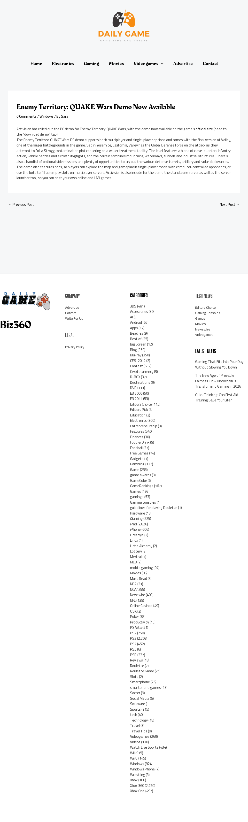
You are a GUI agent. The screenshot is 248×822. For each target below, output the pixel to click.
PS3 (133, 638)
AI (131, 317)
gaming (136, 496)
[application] (160, 63)
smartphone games (145, 687)
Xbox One (137, 790)
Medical (136, 556)
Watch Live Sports (144, 747)
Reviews (136, 660)
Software (137, 703)
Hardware (137, 513)
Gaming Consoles (208, 312)
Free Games (139, 453)
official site (204, 128)
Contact (71, 312)
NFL (133, 600)
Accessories (139, 311)
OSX (133, 611)
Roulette (137, 665)
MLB (133, 562)
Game (134, 469)
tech (133, 714)
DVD (133, 387)
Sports (135, 709)
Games (135, 491)
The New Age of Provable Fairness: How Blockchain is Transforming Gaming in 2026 (218, 381)
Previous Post (21, 204)
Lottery (136, 551)
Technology (139, 720)
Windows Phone (142, 769)
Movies (135, 572)
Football (136, 447)
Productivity (139, 622)
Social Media (139, 698)
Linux (134, 540)
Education (138, 415)
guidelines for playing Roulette (153, 507)
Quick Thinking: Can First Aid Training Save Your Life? (216, 397)
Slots (134, 676)
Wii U (134, 758)
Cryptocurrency (141, 371)
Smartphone (140, 681)
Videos (135, 741)
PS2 (133, 633)
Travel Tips (138, 731)
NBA (133, 583)
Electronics (138, 420)
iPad (133, 524)
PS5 (133, 649)
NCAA (134, 589)
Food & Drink (139, 442)
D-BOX (135, 376)
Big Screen (138, 344)
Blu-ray (135, 355)
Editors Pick (139, 409)
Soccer (135, 692)
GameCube (138, 480)
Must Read (138, 578)
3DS (133, 306)
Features (137, 431)
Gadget (136, 458)
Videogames (139, 736)
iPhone (135, 529)
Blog (133, 349)
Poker (134, 616)
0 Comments (26, 116)
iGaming (136, 518)
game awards (140, 474)
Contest (136, 365)
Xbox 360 (137, 785)
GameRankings (141, 485)
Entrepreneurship (143, 426)
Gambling (137, 464)
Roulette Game (142, 671)
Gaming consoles (143, 502)
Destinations (140, 382)
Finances (136, 436)
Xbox (134, 780)
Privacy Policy (75, 346)
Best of (136, 338)
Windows (46, 116)
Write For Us (74, 318)
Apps (134, 327)
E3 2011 (136, 398)
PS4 (133, 643)
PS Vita (136, 627)
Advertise (72, 307)
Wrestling (137, 774)
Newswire (137, 594)
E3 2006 (136, 393)
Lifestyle (137, 534)
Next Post (230, 204)
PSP (133, 654)
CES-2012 (138, 360)
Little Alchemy (141, 545)
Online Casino (140, 605)
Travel (135, 725)
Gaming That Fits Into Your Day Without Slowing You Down (219, 364)
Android (136, 322)
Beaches (136, 333)
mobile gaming (141, 567)
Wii (132, 752)
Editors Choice (141, 404)
